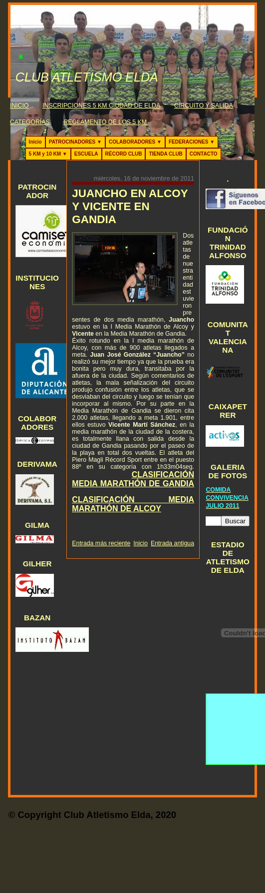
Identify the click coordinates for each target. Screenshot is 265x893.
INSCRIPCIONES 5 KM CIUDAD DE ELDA (101, 105)
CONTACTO (204, 154)
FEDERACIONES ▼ (192, 142)
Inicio (35, 142)
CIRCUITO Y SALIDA (203, 105)
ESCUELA (86, 154)
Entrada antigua (172, 543)
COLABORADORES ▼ (135, 142)
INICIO (19, 105)
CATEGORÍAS (30, 122)
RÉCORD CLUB (123, 154)
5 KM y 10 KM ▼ (48, 154)
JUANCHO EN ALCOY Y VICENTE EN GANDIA (130, 206)
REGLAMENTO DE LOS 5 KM (105, 122)
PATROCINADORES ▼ (75, 142)
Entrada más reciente (101, 543)
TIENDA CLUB (165, 154)
